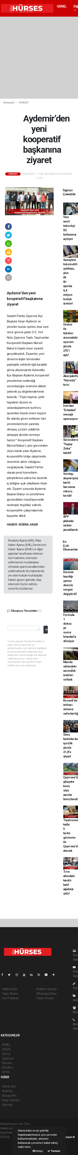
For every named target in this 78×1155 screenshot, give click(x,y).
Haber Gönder (45, 998)
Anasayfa (9, 102)
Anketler (7, 1091)
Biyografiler (9, 1095)
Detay (38, 1151)
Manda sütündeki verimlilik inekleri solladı (70, 670)
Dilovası (7, 1063)
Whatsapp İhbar (46, 993)
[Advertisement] (39, 58)
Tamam (53, 1151)
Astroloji (7, 1104)
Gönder (46, 629)
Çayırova (7, 1058)
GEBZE (6, 1049)
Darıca (6, 1053)
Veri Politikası (10, 998)
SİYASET (24, 102)
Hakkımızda (9, 989)
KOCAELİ (8, 1067)
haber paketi (8, 1141)
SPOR (6, 1072)
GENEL (62, 6)
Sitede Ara (9, 1086)
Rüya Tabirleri (10, 1100)
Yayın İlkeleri (10, 993)
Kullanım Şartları (46, 989)
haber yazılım (8, 1145)
